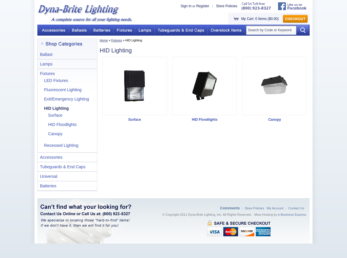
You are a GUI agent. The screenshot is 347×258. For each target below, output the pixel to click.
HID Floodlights (62, 124)
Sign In (186, 6)
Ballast (46, 54)
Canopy (55, 133)
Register (202, 6)
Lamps (46, 64)
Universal (48, 176)
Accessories (51, 157)
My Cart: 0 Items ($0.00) (260, 19)
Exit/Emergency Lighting (66, 99)
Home (104, 40)
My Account (275, 208)
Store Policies (226, 6)
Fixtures (116, 40)
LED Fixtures (56, 80)
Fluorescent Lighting (63, 89)
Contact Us (296, 208)
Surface (55, 115)
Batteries (48, 186)
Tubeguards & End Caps (62, 166)
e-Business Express (292, 214)
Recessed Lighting (61, 145)
